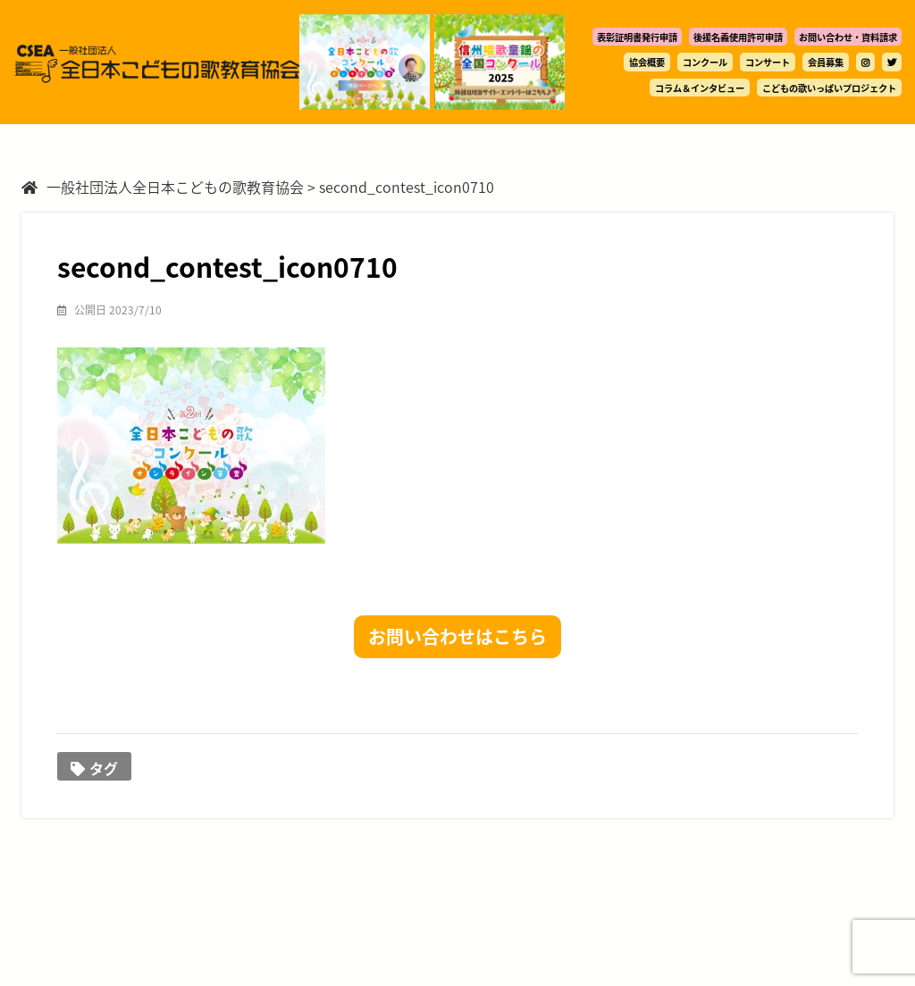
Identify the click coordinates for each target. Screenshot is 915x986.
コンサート (767, 62)
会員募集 (826, 62)
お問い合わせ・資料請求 (848, 37)
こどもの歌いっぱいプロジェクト (829, 88)
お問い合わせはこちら (457, 636)
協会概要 (647, 62)
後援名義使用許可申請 (738, 37)
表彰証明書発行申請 (637, 37)
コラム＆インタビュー (699, 88)
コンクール (705, 62)
